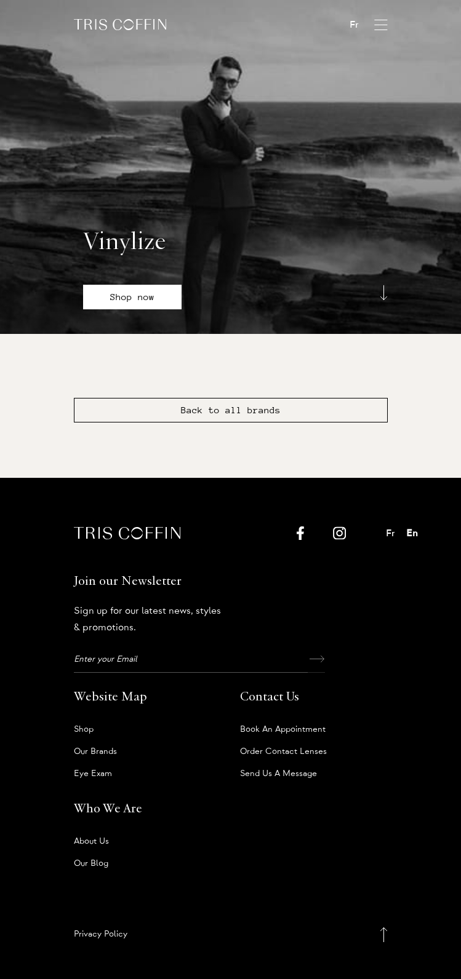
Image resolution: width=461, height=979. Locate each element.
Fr (354, 25)
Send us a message (278, 773)
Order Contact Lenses (283, 751)
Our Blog (91, 863)
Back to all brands (231, 410)
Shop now (132, 297)
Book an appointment (283, 729)
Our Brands (95, 751)
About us (91, 841)
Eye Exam (93, 773)
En (412, 533)
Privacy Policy (100, 934)
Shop (84, 729)
